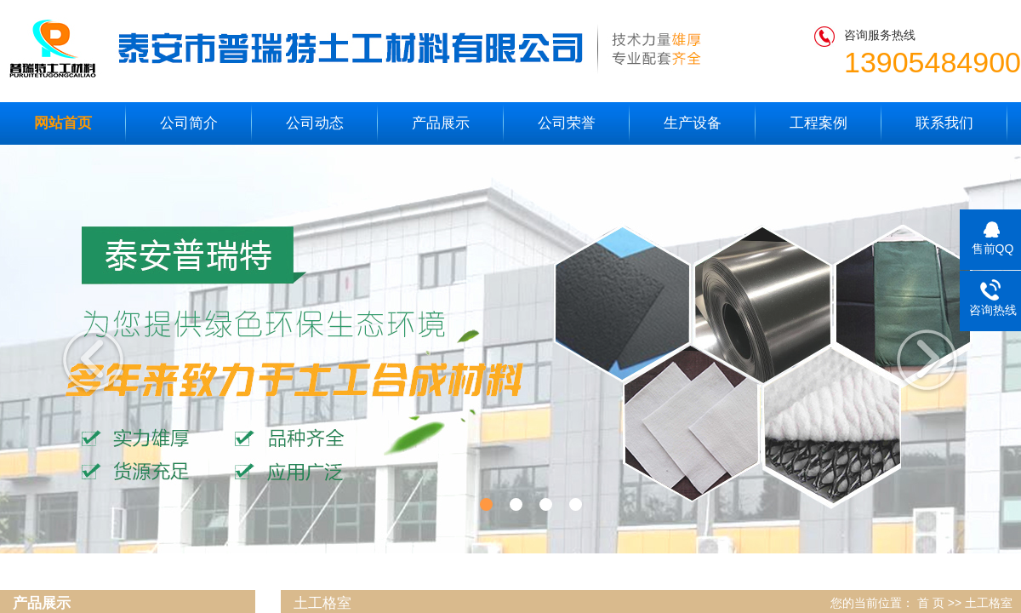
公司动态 (315, 123)
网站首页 (63, 123)
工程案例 (818, 123)
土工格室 (988, 603)
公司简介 (189, 123)
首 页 (930, 603)
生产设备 (693, 123)
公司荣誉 (567, 123)
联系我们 (944, 123)
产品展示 (441, 123)
